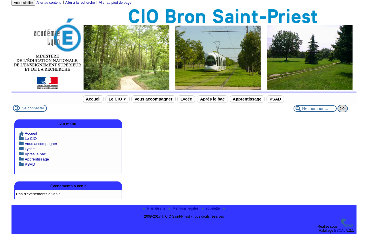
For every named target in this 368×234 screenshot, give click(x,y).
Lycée (186, 99)
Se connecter (33, 108)
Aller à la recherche (80, 3)
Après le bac (212, 99)
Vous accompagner (153, 99)
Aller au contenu (49, 3)
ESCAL (339, 231)
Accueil (93, 99)
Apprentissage (247, 99)
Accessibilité (23, 3)
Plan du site (154, 208)
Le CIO (117, 99)
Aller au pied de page (115, 3)
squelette (211, 208)
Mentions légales (183, 208)
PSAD (275, 99)
